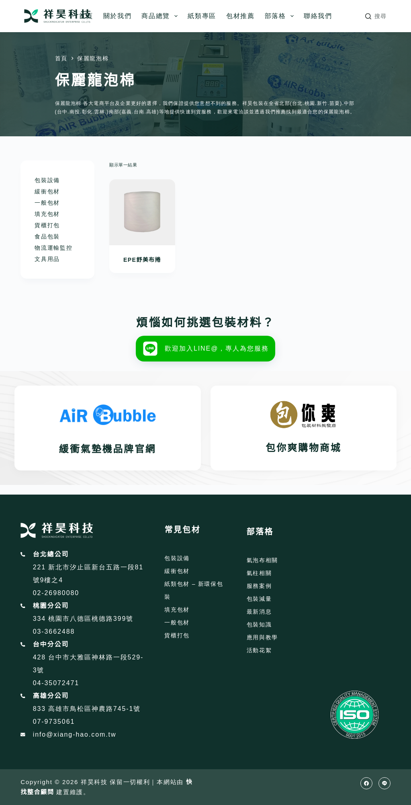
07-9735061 (54, 721)
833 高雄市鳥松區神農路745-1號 (87, 708)
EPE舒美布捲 (142, 260)
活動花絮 (259, 650)
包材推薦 (240, 15)
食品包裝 (47, 236)
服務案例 (259, 586)
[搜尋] (376, 16)
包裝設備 (47, 180)
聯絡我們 (318, 15)
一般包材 (47, 202)
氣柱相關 (259, 573)
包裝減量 (259, 599)
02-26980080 (56, 592)
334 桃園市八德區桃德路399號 (83, 618)
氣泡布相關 (262, 560)
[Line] (384, 783)
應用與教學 (262, 637)
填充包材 (47, 214)
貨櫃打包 (47, 225)
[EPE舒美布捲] (142, 212)
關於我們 (117, 15)
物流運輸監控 (53, 247)
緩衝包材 (47, 191)
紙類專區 (202, 15)
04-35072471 (56, 683)
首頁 (86, 15)
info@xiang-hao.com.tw (75, 734)
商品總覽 (161, 16)
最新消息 (259, 611)
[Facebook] (366, 783)
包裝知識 (259, 624)
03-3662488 (54, 631)
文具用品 (47, 259)
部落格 (281, 16)
